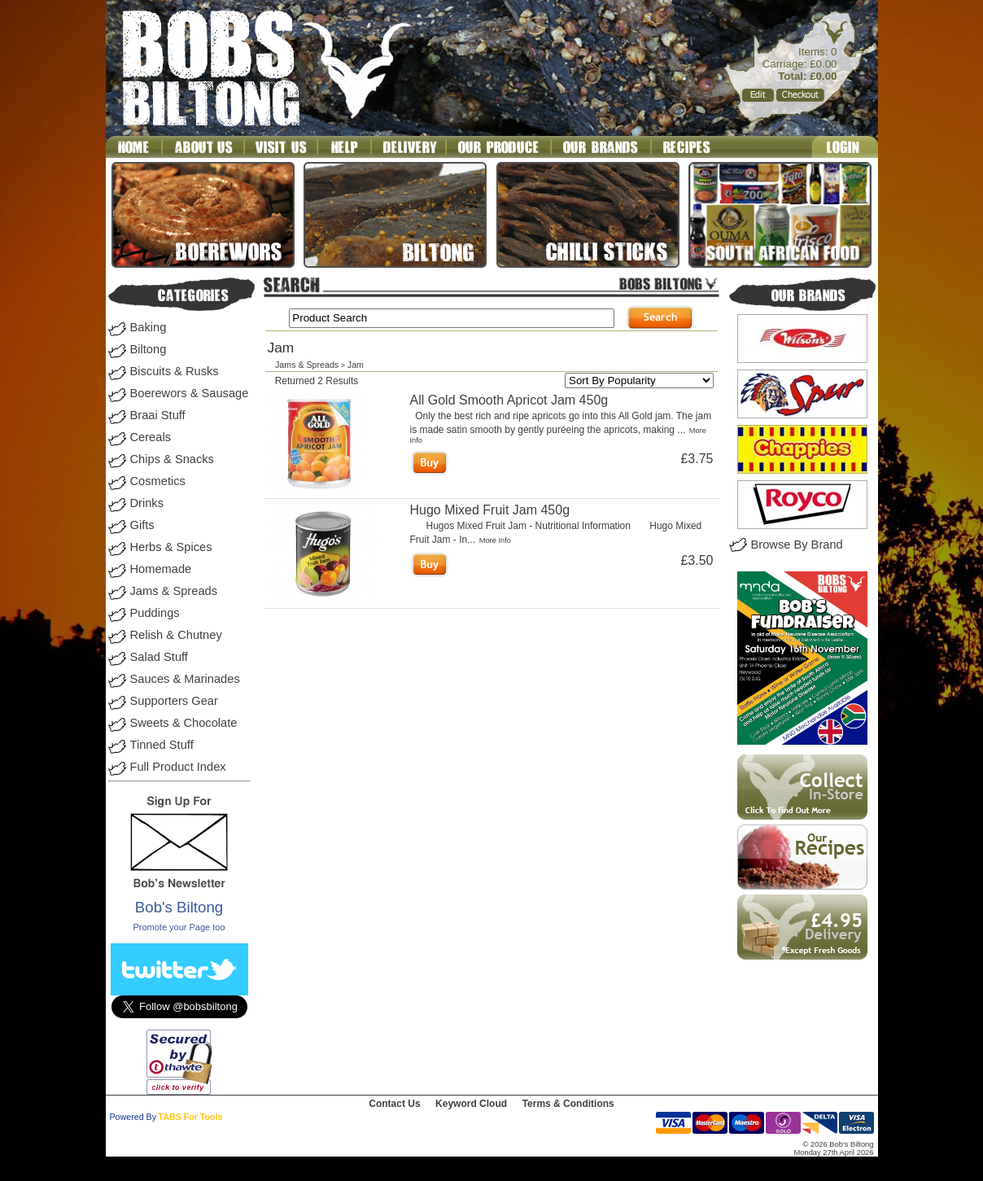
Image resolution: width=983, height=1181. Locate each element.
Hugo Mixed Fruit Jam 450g (490, 510)
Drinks (147, 503)
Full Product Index (178, 766)
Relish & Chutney (176, 634)
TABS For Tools (191, 1117)
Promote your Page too (179, 927)
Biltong (148, 349)
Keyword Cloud (471, 1103)
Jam (355, 365)
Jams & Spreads (174, 590)
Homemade (161, 568)
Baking (148, 327)
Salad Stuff (159, 656)
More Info (495, 540)
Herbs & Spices (171, 546)
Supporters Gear (174, 700)
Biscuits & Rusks (174, 371)
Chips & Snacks (172, 459)
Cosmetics (158, 481)
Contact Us (394, 1103)
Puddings (155, 612)
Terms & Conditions (568, 1103)
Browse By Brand (797, 544)
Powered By (133, 1117)
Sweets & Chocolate (184, 722)
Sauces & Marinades (185, 678)
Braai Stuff (158, 415)
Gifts (142, 524)
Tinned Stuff (162, 744)
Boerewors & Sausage (189, 393)
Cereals (151, 437)
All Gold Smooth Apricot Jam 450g (509, 400)
